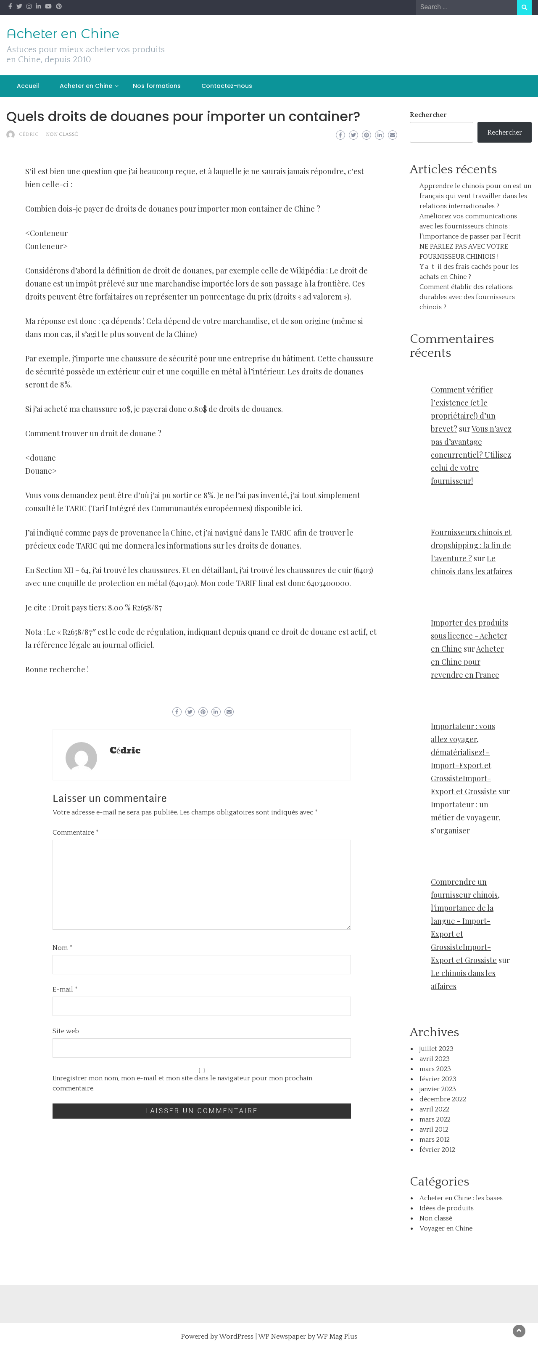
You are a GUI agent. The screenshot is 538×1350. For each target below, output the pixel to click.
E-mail (65, 989)
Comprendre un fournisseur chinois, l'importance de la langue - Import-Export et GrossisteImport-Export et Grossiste (465, 921)
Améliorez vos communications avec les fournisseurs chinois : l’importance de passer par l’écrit (470, 226)
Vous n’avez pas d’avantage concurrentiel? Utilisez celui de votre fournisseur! (471, 455)
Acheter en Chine (62, 34)
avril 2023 (434, 1059)
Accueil (28, 86)
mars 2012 (434, 1139)
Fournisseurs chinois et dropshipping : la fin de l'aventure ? (471, 545)
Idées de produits (446, 1208)
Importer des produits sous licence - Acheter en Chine (469, 636)
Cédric (28, 134)
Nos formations (157, 86)
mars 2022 (435, 1119)
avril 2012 (433, 1129)
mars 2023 (435, 1069)
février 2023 (437, 1079)
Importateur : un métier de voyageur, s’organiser (466, 817)
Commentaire (76, 832)
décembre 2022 (442, 1099)
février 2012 (437, 1150)
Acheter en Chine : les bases (461, 1198)
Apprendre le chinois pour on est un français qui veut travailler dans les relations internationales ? (475, 196)
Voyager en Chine (445, 1228)
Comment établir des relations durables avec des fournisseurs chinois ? (467, 297)
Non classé (62, 134)
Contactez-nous (226, 86)
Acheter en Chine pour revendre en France (467, 662)
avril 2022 (434, 1109)
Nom (62, 948)
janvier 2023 (437, 1089)
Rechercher (428, 115)
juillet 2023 (436, 1049)
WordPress (236, 1336)
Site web (66, 1031)
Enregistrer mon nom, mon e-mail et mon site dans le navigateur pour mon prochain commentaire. (182, 1083)
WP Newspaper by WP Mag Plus (307, 1336)
